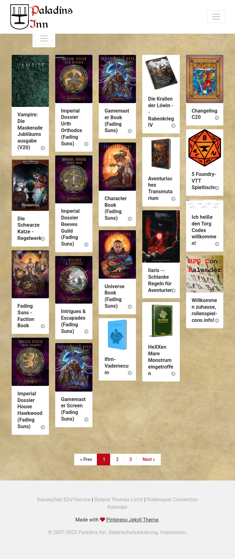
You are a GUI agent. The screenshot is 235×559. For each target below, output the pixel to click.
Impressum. (173, 532)
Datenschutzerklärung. (134, 532)
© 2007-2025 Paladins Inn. (78, 532)
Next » (149, 459)
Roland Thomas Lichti (118, 500)
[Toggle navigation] (216, 16)
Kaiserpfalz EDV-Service (64, 500)
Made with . (117, 520)
